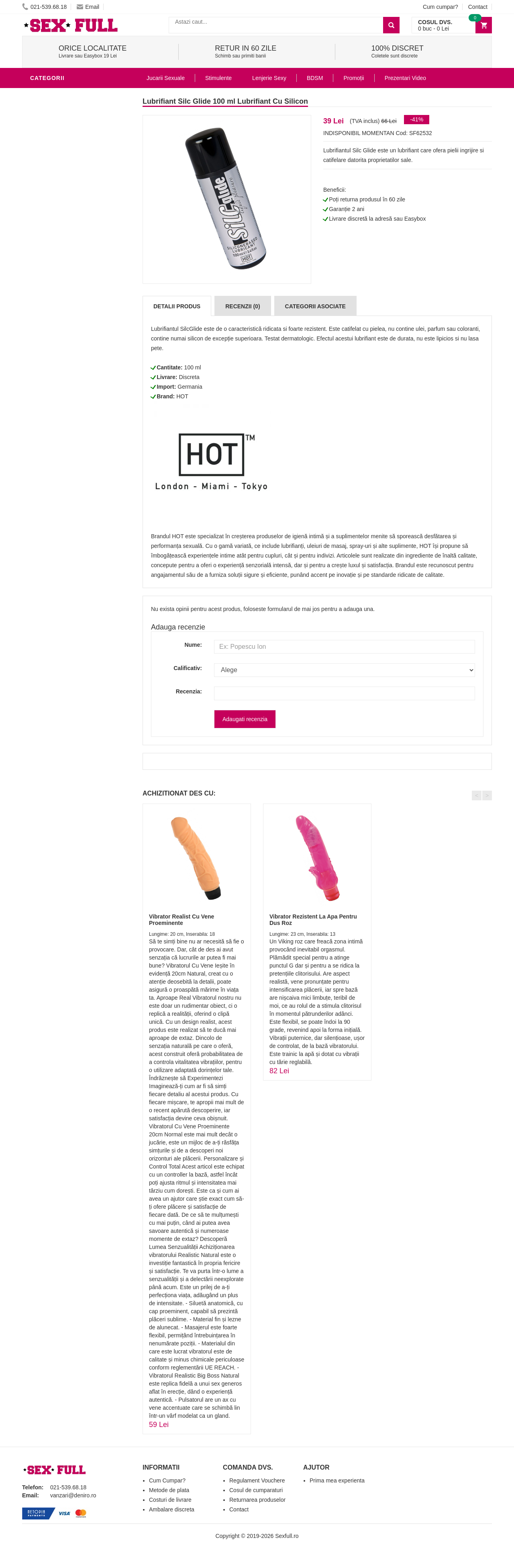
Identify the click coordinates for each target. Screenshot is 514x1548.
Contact (477, 7)
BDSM (40, 251)
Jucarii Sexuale (166, 78)
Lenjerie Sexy (54, 226)
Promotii (46, 359)
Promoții (353, 78)
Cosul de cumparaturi (256, 1490)
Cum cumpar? (440, 7)
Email (88, 7)
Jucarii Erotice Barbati (70, 190)
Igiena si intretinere (64, 214)
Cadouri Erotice (58, 299)
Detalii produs (176, 306)
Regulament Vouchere (257, 1480)
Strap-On (46, 287)
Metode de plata (169, 1490)
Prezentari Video (59, 371)
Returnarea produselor (257, 1500)
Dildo (41, 239)
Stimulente (218, 78)
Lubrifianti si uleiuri (65, 94)
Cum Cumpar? (167, 1480)
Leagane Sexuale (60, 335)
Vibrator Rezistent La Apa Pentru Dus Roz (313, 919)
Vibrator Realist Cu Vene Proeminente (181, 919)
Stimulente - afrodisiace (72, 178)
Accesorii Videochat (65, 347)
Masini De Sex (53, 323)
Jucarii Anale (53, 263)
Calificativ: (187, 668)
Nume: (193, 645)
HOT (182, 396)
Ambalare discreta (171, 1509)
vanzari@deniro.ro (73, 1495)
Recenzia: (189, 691)
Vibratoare (50, 202)
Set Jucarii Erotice (63, 311)
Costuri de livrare (170, 1500)
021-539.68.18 (44, 7)
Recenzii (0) (242, 306)
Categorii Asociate (315, 306)
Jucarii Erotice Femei (66, 275)
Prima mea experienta (337, 1480)
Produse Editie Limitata (69, 383)
